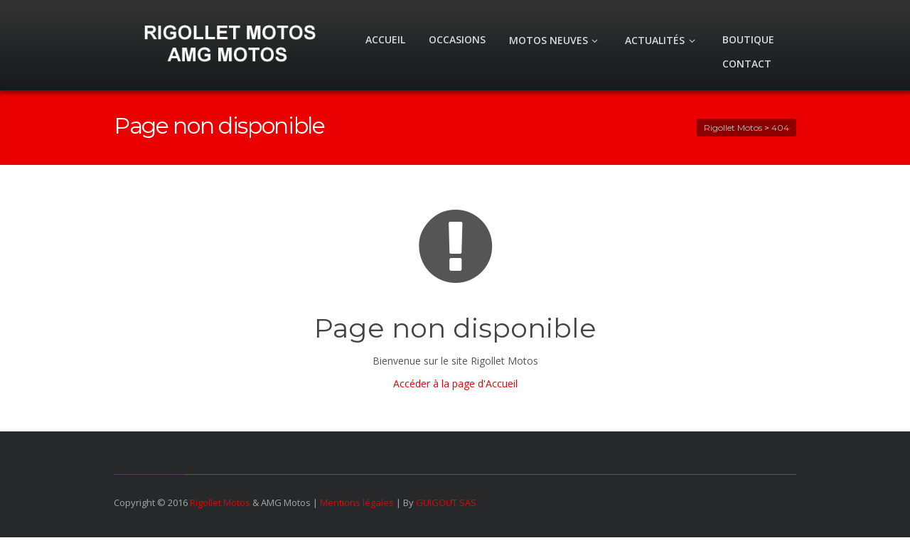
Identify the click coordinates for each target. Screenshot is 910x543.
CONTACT (746, 63)
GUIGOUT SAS (446, 502)
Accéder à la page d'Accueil (455, 383)
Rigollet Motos (220, 502)
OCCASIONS (457, 39)
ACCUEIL (385, 39)
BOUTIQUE (748, 39)
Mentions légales (357, 502)
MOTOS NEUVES (555, 40)
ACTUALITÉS (662, 40)
